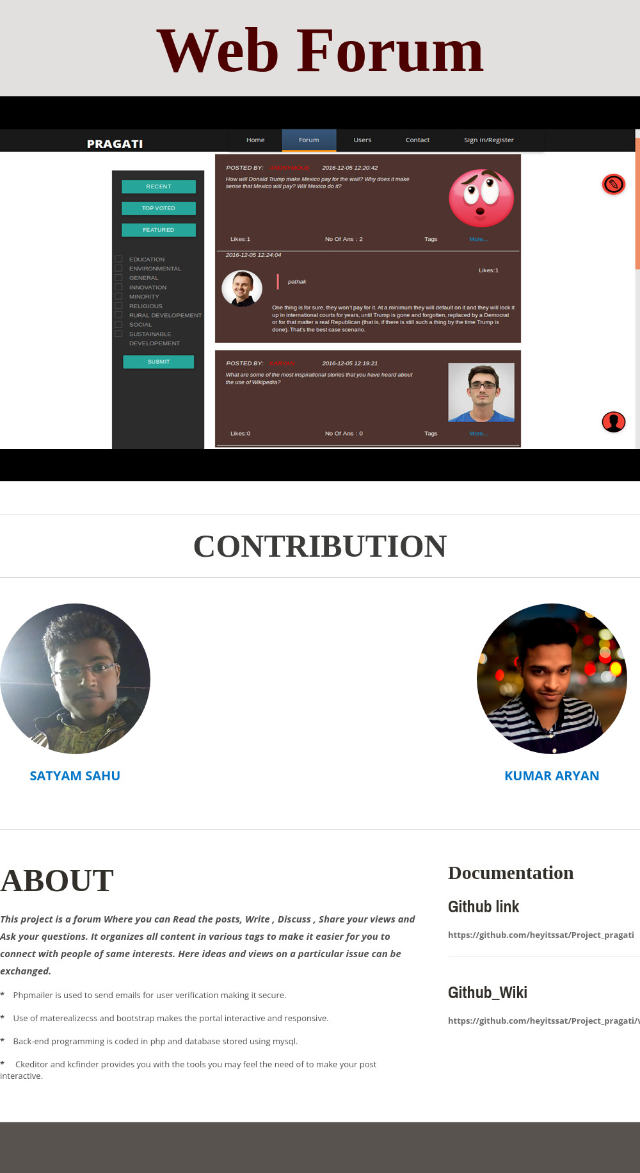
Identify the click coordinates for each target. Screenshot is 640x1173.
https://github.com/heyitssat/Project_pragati (541, 934)
